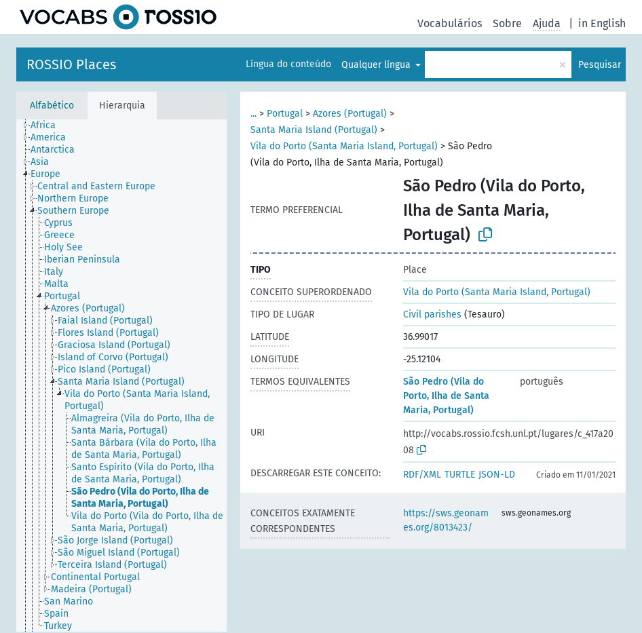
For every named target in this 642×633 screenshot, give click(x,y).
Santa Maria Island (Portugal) (313, 130)
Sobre (507, 23)
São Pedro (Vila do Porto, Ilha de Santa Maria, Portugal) (446, 396)
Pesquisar (599, 65)
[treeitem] (49, 125)
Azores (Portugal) (350, 113)
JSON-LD (496, 474)
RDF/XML (422, 474)
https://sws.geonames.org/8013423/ (446, 520)
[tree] (121, 375)
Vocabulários (449, 23)
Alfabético (52, 105)
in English (602, 23)
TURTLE (460, 474)
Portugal (285, 113)
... (253, 113)
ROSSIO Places (71, 64)
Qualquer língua (377, 65)
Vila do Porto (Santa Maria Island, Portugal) (344, 146)
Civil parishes (432, 314)
